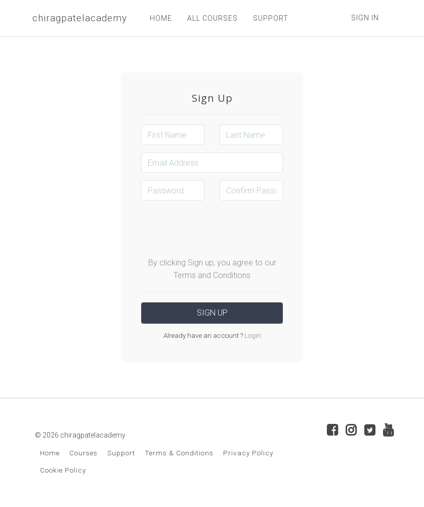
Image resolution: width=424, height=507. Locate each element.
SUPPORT (270, 18)
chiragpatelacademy (79, 18)
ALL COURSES (212, 18)
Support (121, 453)
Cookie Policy (63, 470)
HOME (161, 18)
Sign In (365, 18)
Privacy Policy (248, 453)
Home (50, 453)
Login (252, 335)
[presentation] (218, 228)
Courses (83, 453)
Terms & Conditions (179, 453)
